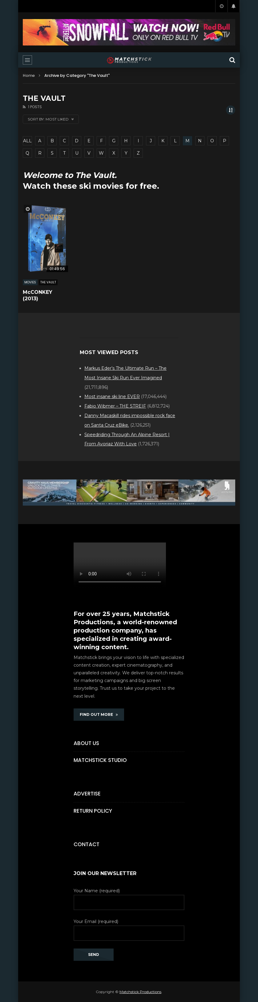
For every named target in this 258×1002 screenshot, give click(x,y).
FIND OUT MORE (99, 714)
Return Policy (93, 811)
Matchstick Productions (140, 991)
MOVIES (30, 282)
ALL (27, 141)
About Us (86, 743)
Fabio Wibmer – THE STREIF (115, 406)
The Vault (48, 282)
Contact (86, 844)
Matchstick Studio (100, 760)
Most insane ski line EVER (112, 396)
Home (29, 75)
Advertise (87, 793)
